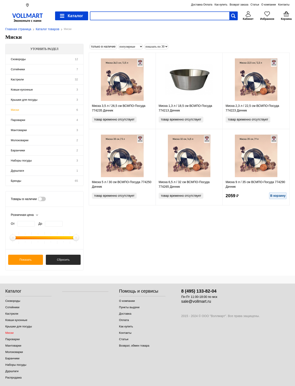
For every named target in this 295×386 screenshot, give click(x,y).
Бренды (16, 180)
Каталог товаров (47, 29)
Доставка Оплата (201, 4)
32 (76, 79)
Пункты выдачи (129, 307)
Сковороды (18, 59)
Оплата (124, 320)
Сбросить (63, 259)
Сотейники (18, 69)
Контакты (283, 4)
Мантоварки (19, 130)
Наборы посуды (21, 160)
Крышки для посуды (24, 99)
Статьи (254, 4)
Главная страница (18, 29)
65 (76, 180)
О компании (268, 4)
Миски (15, 109)
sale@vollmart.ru (196, 301)
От (13, 223)
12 (76, 59)
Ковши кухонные (22, 89)
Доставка (125, 313)
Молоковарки (19, 140)
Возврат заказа (239, 4)
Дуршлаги (17, 170)
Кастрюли (17, 79)
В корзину (278, 195)
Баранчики (18, 150)
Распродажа (13, 377)
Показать (25, 259)
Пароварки (18, 120)
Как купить (221, 4)
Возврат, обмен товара (134, 345)
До (40, 223)
